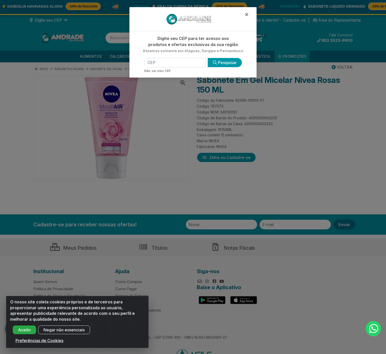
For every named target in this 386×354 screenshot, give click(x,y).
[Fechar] (247, 14)
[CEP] (175, 62)
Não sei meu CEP (157, 71)
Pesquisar (225, 62)
